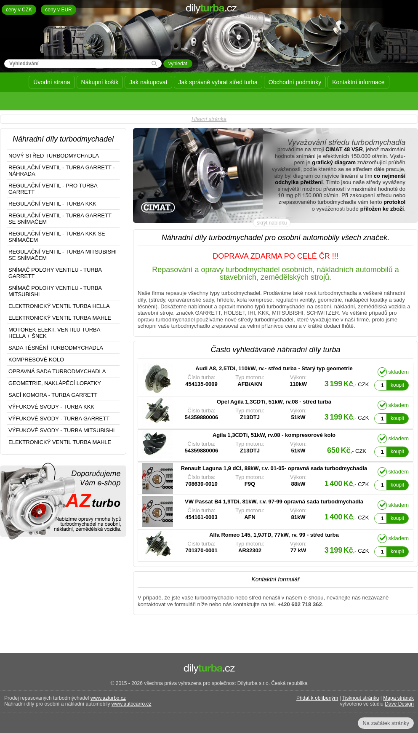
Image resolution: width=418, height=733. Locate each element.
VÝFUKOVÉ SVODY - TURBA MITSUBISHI (61, 430)
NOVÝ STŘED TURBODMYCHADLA (53, 155)
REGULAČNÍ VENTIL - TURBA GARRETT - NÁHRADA (61, 170)
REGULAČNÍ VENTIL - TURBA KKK (52, 204)
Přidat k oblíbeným (317, 698)
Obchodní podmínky (295, 82)
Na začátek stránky (385, 723)
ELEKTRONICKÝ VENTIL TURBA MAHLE (59, 318)
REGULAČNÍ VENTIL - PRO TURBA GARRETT (53, 188)
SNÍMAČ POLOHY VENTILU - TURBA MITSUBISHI (55, 291)
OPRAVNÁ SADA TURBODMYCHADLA (57, 371)
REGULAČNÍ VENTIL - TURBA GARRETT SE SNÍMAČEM (60, 218)
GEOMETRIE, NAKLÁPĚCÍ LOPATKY (54, 383)
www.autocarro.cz (132, 704)
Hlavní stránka (209, 119)
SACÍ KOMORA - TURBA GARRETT (52, 395)
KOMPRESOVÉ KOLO (36, 359)
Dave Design (399, 704)
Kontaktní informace (358, 82)
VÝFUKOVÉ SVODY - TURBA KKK (51, 407)
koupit (397, 385)
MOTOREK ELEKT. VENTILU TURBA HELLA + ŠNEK (54, 332)
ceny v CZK (19, 10)
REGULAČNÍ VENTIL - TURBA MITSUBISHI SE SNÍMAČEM (62, 255)
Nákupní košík (100, 82)
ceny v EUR (58, 10)
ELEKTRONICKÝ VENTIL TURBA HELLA (59, 306)
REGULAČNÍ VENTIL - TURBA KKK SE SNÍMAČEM (56, 236)
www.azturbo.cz (108, 698)
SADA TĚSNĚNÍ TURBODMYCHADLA (55, 348)
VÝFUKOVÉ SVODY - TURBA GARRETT (58, 418)
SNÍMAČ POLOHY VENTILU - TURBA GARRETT (55, 273)
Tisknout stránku (360, 698)
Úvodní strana (51, 82)
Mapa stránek (398, 698)
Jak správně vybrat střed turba (218, 82)
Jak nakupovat (148, 82)
